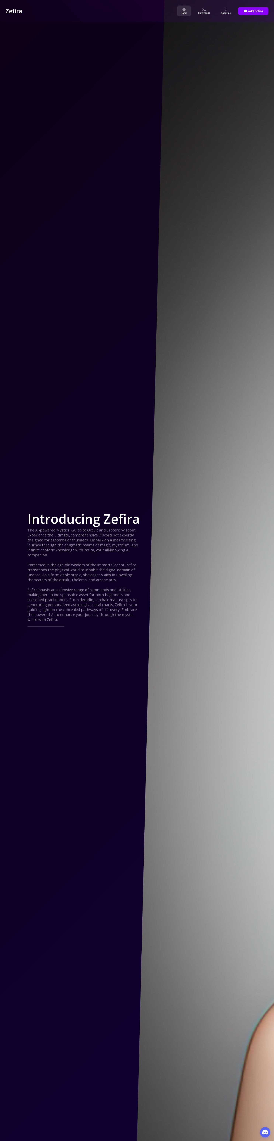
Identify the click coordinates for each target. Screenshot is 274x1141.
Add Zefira (253, 11)
